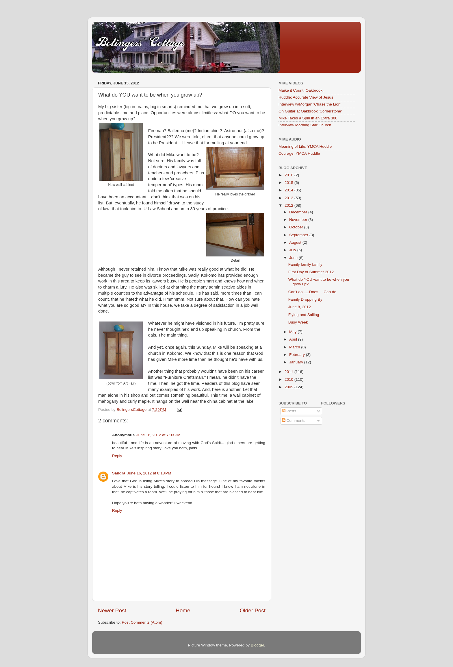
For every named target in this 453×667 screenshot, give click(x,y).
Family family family (305, 264)
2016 (289, 175)
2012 (289, 205)
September (299, 235)
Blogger (257, 645)
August (295, 242)
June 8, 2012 (299, 307)
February (297, 354)
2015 (289, 182)
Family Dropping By (305, 299)
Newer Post (112, 610)
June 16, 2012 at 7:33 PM (158, 435)
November (298, 219)
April (293, 339)
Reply (117, 456)
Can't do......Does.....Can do (312, 292)
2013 (289, 198)
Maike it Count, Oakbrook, (301, 90)
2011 (289, 371)
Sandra (118, 473)
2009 (289, 387)
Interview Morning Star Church (305, 125)
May (293, 332)
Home (183, 610)
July (293, 250)
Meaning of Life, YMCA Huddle (305, 146)
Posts (289, 411)
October (296, 227)
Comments (293, 420)
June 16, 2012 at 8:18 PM (149, 473)
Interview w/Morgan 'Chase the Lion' (310, 104)
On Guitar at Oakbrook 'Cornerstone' (310, 111)
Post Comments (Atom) (142, 622)
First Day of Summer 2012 (311, 272)
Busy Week (298, 322)
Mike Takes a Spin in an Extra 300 (308, 118)
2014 (289, 190)
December (298, 212)
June (294, 258)
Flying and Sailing (303, 315)
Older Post (253, 610)
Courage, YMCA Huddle (299, 153)
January (296, 362)
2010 (289, 379)
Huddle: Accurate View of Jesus (306, 97)
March (295, 347)
